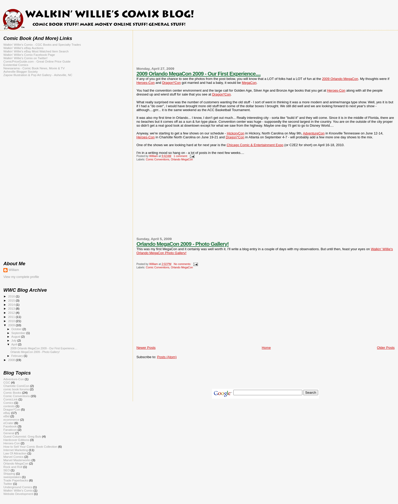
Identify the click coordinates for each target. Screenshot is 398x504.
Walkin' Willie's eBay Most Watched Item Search (35, 51)
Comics (8, 402)
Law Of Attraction (15, 453)
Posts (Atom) (167, 357)
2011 (12, 316)
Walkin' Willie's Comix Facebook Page (29, 54)
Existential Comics (15, 64)
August (16, 336)
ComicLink (10, 399)
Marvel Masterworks (17, 460)
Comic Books (12, 392)
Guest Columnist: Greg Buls (22, 436)
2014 (12, 304)
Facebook (10, 426)
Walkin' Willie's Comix (18, 490)
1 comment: (181, 156)
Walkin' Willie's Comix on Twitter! (25, 58)
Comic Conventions (157, 159)
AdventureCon (313, 133)
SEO (6, 470)
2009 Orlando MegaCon (340, 79)
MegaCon (249, 83)
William (14, 270)
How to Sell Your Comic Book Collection (30, 446)
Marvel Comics (13, 456)
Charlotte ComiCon (16, 385)
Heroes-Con (145, 83)
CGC (6, 382)
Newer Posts (146, 348)
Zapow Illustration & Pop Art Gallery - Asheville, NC (37, 75)
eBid (6, 416)
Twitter (7, 483)
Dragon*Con (171, 83)
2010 (12, 321)
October (17, 329)
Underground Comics (17, 487)
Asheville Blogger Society (20, 71)
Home (266, 348)
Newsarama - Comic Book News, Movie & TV (34, 68)
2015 (12, 300)
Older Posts (386, 348)
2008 (12, 360)
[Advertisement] (265, 51)
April (14, 344)
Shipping (9, 473)
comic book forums (16, 389)
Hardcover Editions (16, 439)
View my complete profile (21, 277)
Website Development (18, 493)
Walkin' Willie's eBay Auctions (23, 48)
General (8, 433)
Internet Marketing (15, 450)
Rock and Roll (12, 466)
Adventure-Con (13, 379)
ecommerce (11, 419)
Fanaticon (10, 429)
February (17, 355)
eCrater (8, 423)
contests (9, 406)
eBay (6, 412)
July (14, 340)
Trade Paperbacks (15, 480)
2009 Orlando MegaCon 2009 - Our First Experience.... (198, 74)
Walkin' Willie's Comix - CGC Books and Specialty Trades (42, 44)
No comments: (183, 264)
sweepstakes (12, 477)
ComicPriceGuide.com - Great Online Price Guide (36, 61)
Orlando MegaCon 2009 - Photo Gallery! (182, 244)
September (19, 333)
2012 (12, 312)
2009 (12, 325)
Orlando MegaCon (182, 159)
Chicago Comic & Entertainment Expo (255, 145)
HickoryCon (235, 133)
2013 (12, 308)
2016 (12, 296)
